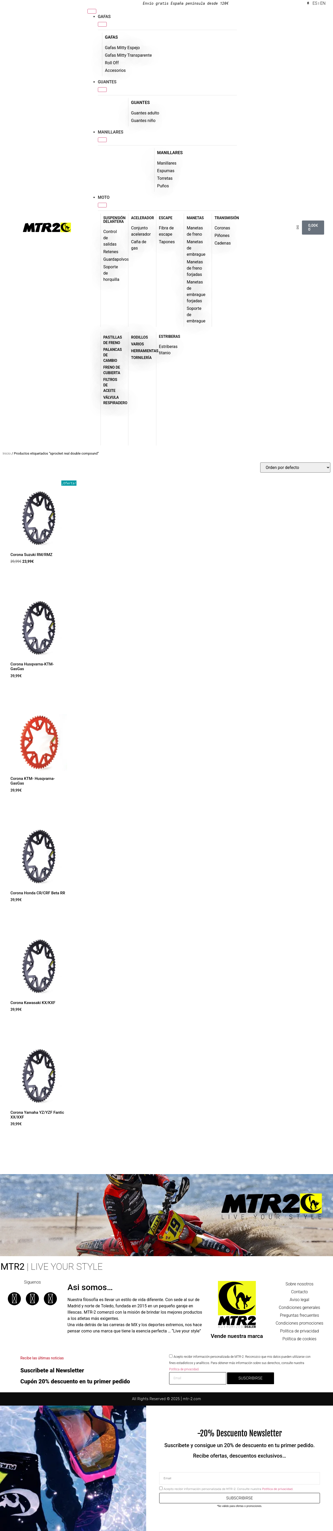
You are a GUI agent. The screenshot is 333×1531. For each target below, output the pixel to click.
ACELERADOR (142, 218)
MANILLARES (170, 152)
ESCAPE (166, 218)
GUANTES (140, 102)
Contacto (299, 1291)
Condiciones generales (299, 1307)
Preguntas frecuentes (299, 1315)
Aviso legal (299, 1299)
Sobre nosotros (299, 1283)
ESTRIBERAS (169, 336)
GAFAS (111, 37)
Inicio (7, 453)
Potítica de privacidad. (184, 1369)
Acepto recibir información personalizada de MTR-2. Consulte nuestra (228, 1489)
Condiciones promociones (299, 1323)
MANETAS (195, 218)
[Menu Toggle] (91, 11)
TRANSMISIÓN (227, 218)
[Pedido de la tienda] (295, 467)
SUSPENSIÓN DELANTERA (114, 220)
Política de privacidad (299, 1331)
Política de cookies (299, 1338)
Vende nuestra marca (237, 1336)
